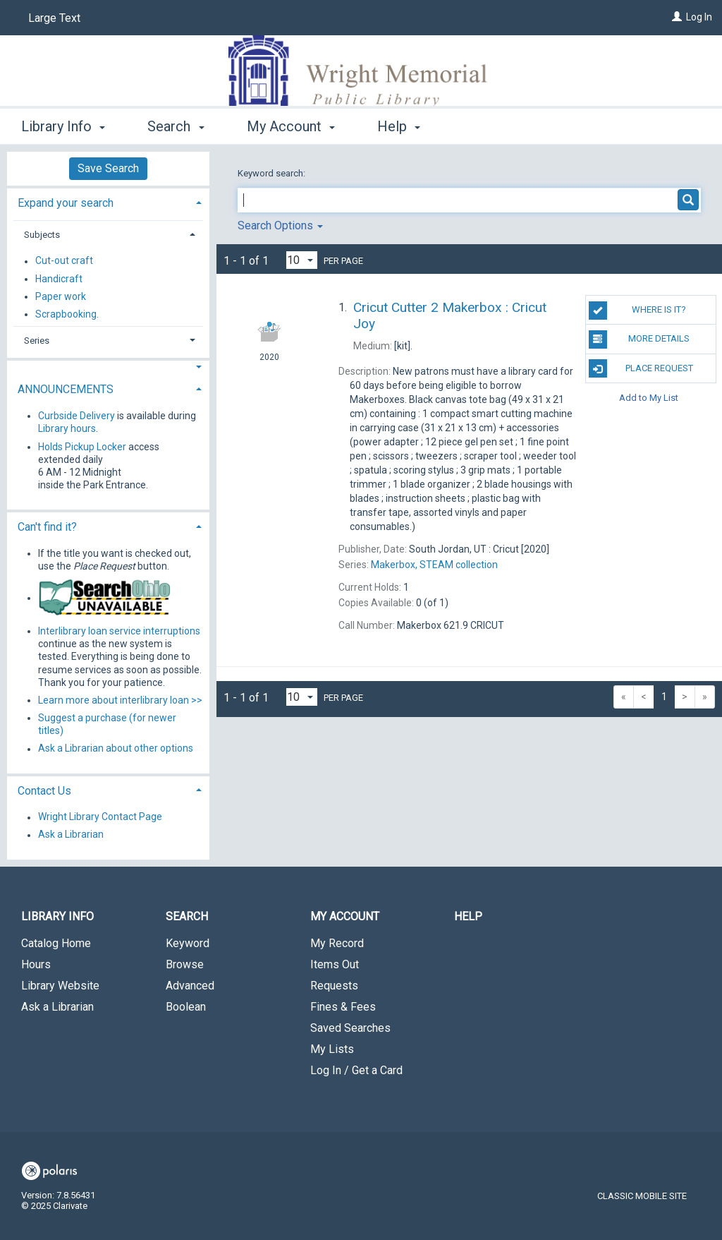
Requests (334, 985)
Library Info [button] (63, 126)
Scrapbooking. (67, 314)
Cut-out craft (64, 261)
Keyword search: (272, 173)
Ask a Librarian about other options (115, 748)
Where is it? (637, 310)
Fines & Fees (343, 1006)
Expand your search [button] (66, 203)
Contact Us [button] (44, 790)
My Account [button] (291, 126)
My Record (337, 943)
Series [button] (36, 340)
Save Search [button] (108, 168)
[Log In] (677, 17)
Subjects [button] (42, 234)
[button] (108, 368)
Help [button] (398, 126)
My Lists (332, 1049)
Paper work (60, 296)
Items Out (334, 964)
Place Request (641, 368)
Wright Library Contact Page (100, 817)
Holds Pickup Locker (82, 446)
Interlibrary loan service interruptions (119, 631)
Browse (185, 964)
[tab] (108, 201)
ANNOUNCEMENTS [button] (66, 389)
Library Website (60, 985)
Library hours (67, 428)
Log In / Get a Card (356, 1070)
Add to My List (648, 397)
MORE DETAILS (639, 339)
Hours (36, 964)
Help (468, 916)
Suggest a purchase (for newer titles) (107, 724)
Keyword (187, 943)
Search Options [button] (280, 225)
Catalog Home (56, 943)
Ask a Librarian (71, 835)
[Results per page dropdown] (301, 260)
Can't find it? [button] (47, 527)
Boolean (186, 1006)
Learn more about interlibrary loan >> (120, 700)
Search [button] (175, 126)
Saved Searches (350, 1028)
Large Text (54, 18)
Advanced (190, 985)
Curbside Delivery (76, 415)
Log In (699, 17)
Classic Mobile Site (642, 1196)
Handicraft (58, 278)
